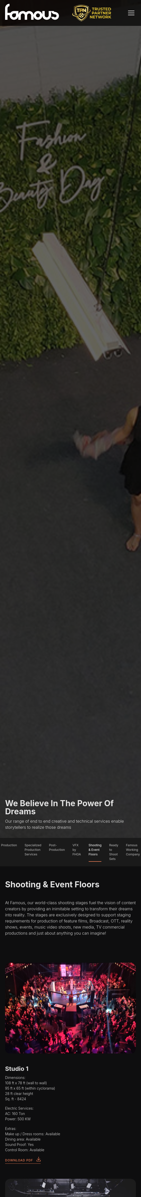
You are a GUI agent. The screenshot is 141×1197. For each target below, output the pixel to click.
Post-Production (57, 847)
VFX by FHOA (76, 849)
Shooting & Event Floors (95, 849)
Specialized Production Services (33, 849)
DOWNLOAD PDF (23, 1162)
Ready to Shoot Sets (113, 852)
